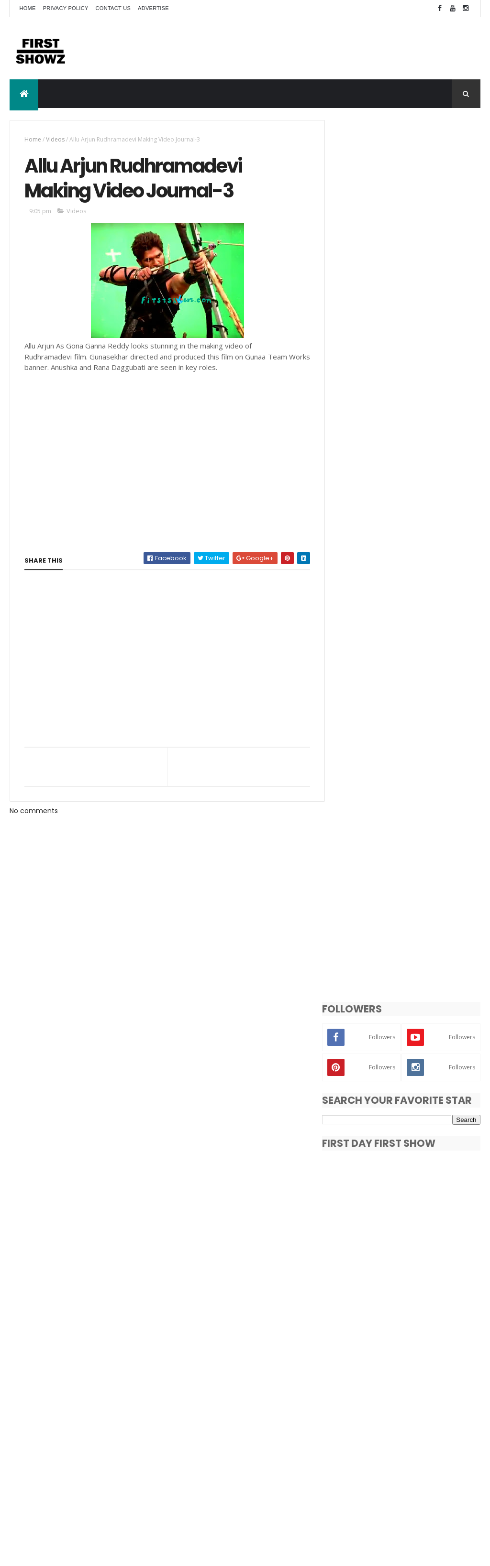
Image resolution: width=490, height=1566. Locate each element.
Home (27, 8)
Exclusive (457, 1425)
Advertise (153, 8)
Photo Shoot (430, 1441)
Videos (55, 139)
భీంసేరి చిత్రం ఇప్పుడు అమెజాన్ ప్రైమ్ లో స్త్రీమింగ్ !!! (428, 1313)
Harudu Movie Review (412, 1347)
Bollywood (416, 1425)
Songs (429, 1458)
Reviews (351, 1458)
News (392, 1441)
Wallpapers (355, 1492)
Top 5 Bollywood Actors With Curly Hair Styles (424, 1179)
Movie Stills (355, 1441)
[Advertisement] (306, 48)
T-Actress (354, 1475)
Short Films (391, 1458)
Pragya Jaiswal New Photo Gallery (421, 1274)
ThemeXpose (63, 1553)
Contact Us (113, 8)
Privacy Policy (66, 8)
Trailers (391, 1475)
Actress (378, 1425)
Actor (347, 1425)
